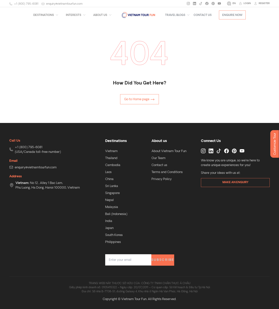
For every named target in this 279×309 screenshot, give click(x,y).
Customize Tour (274, 144)
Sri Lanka (111, 186)
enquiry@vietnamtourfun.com (64, 3)
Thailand (111, 158)
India (108, 221)
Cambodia (112, 165)
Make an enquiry (235, 182)
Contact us (159, 165)
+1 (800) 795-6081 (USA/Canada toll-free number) (38, 149)
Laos (108, 172)
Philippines (113, 242)
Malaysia (111, 207)
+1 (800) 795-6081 (26, 3)
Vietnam (111, 151)
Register (262, 3)
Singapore (112, 193)
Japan (109, 228)
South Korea (114, 235)
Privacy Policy (162, 179)
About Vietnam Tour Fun (169, 151)
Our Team (158, 158)
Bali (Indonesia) (116, 214)
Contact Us (203, 15)
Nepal (109, 200)
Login (245, 3)
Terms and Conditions (167, 172)
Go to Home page (139, 99)
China (109, 179)
